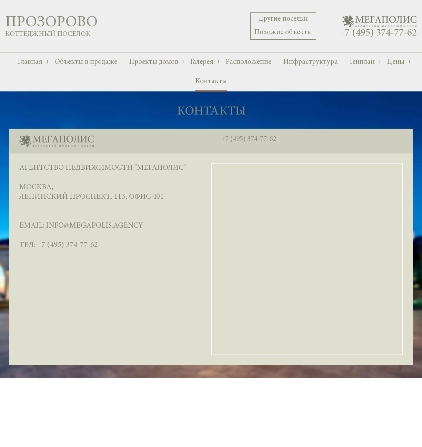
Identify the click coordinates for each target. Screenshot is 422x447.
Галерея (201, 62)
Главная (30, 62)
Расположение (248, 62)
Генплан (362, 62)
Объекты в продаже (85, 62)
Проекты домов (153, 62)
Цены (395, 62)
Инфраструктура (310, 62)
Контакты (211, 81)
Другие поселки (283, 19)
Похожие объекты (283, 32)
